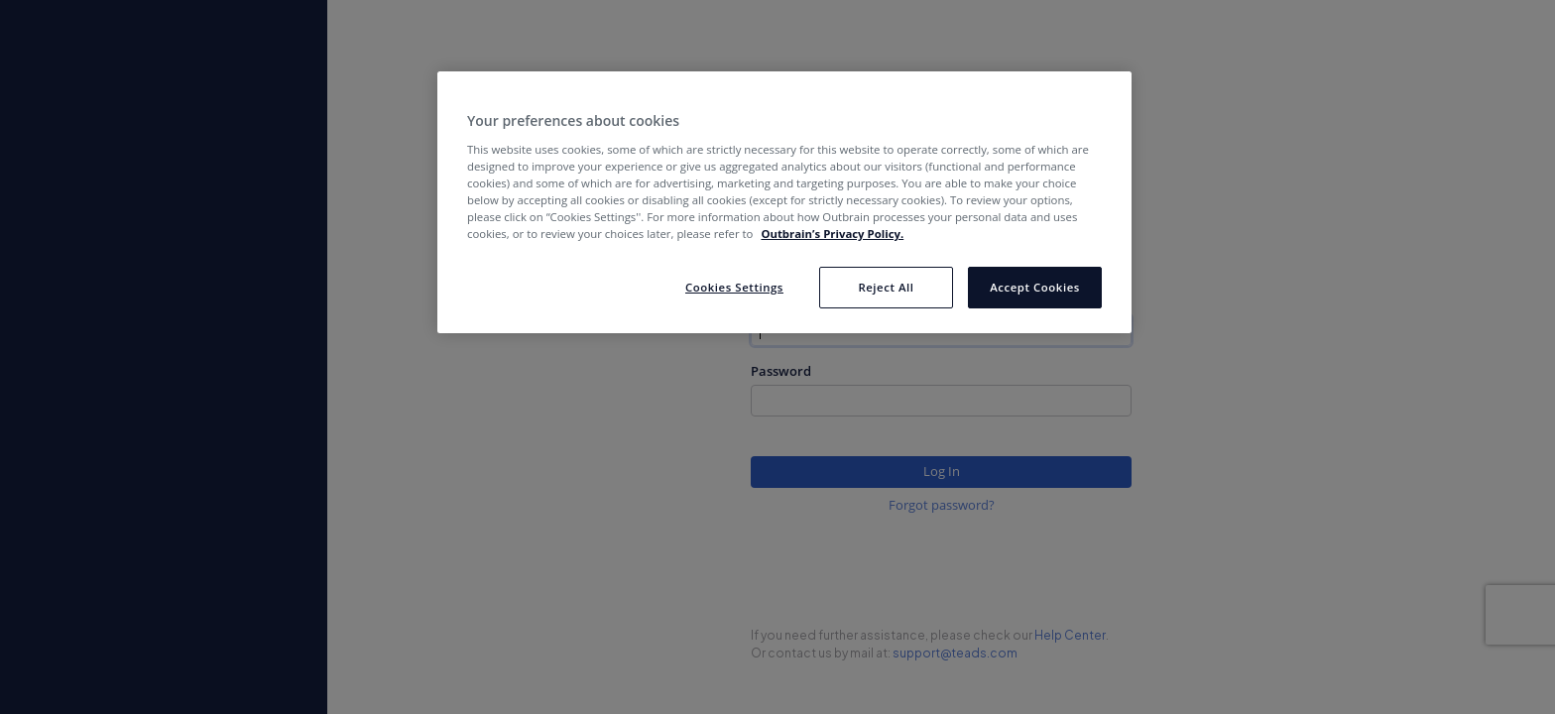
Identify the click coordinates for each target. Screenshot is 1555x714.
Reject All (885, 287)
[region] (784, 202)
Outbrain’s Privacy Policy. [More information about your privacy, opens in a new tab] (832, 233)
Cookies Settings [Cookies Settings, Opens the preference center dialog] (734, 287)
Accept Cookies (1035, 287)
